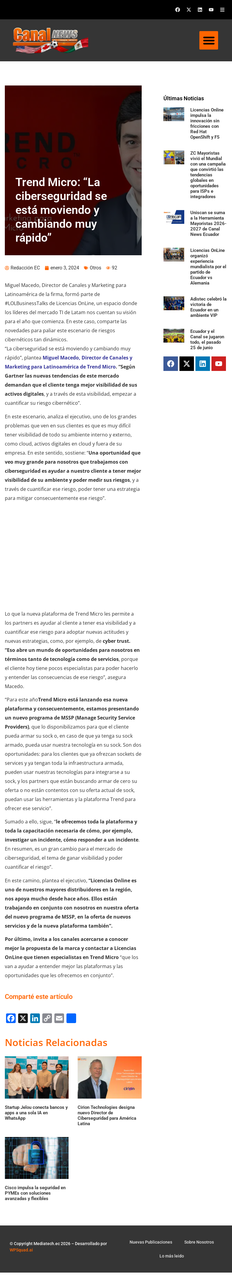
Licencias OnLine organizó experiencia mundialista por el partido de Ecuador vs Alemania (208, 267)
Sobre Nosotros (199, 1244)
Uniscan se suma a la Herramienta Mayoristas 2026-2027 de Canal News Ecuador (208, 223)
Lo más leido (172, 1258)
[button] (208, 40)
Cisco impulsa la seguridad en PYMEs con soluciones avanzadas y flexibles (35, 1195)
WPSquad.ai (21, 1252)
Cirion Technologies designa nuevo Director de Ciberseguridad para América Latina (107, 1118)
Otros (95, 270)
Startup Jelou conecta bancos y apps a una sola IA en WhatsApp (36, 1115)
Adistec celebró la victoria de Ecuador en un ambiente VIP (208, 307)
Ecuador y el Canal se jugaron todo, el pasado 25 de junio (207, 339)
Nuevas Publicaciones (151, 1244)
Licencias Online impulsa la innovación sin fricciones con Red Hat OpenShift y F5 (207, 123)
